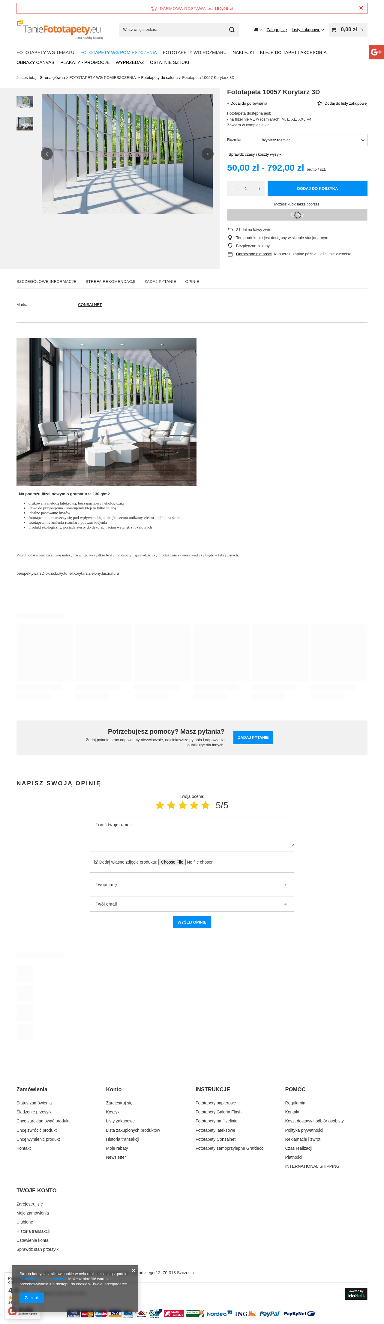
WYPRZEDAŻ (130, 62)
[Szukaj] (232, 30)
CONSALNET (90, 304)
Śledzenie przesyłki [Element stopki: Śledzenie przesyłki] (34, 1112)
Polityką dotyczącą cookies (43, 1279)
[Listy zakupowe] (308, 29)
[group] (127, 154)
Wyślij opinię (192, 922)
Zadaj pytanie (253, 737)
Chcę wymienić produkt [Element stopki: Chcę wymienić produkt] (38, 1139)
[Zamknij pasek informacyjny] (361, 8)
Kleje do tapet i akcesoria (293, 52)
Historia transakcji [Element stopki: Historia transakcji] (122, 1139)
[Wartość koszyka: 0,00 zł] (348, 30)
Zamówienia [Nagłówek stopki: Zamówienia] (31, 1089)
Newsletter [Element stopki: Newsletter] (116, 1157)
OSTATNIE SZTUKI (169, 62)
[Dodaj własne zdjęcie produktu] (198, 862)
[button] (47, 154)
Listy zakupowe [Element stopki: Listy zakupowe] (120, 1121)
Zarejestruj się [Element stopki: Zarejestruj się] (119, 1103)
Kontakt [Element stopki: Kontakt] (23, 1148)
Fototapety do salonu (159, 77)
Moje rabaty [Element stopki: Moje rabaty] (117, 1148)
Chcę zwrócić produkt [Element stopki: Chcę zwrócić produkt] (36, 1130)
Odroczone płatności (254, 254)
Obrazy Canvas (35, 62)
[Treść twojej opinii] (192, 832)
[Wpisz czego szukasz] (179, 30)
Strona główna (52, 77)
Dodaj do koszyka (317, 188)
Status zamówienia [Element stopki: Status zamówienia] (34, 1103)
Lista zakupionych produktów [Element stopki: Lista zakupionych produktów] (133, 1130)
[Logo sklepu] (60, 29)
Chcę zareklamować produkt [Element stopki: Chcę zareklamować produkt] (43, 1121)
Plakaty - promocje (85, 62)
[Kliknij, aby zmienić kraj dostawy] (258, 30)
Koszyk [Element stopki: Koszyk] (113, 1112)
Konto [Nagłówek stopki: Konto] (114, 1089)
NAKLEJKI (243, 52)
